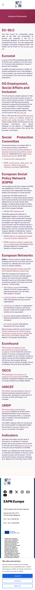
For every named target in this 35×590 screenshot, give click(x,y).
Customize (17, 581)
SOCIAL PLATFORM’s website (14, 335)
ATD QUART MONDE (11, 324)
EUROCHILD (8, 306)
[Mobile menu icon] (3, 5)
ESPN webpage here (16, 211)
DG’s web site (21, 113)
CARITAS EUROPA (10, 297)
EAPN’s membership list (10, 331)
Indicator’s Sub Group (24, 445)
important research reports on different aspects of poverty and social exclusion (17, 118)
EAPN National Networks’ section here (15, 271)
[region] (17, 574)
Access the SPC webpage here (14, 159)
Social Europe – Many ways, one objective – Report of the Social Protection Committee (18, 165)
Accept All (17, 576)
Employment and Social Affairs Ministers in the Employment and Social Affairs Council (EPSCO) (17, 152)
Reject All (18, 586)
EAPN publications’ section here (16, 269)
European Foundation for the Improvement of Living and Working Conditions (14, 350)
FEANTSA (7, 316)
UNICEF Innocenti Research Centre (17, 391)
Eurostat (5, 60)
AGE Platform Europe (11, 287)
